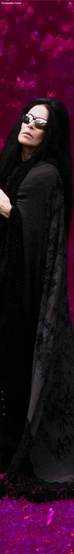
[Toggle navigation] (70, 3)
